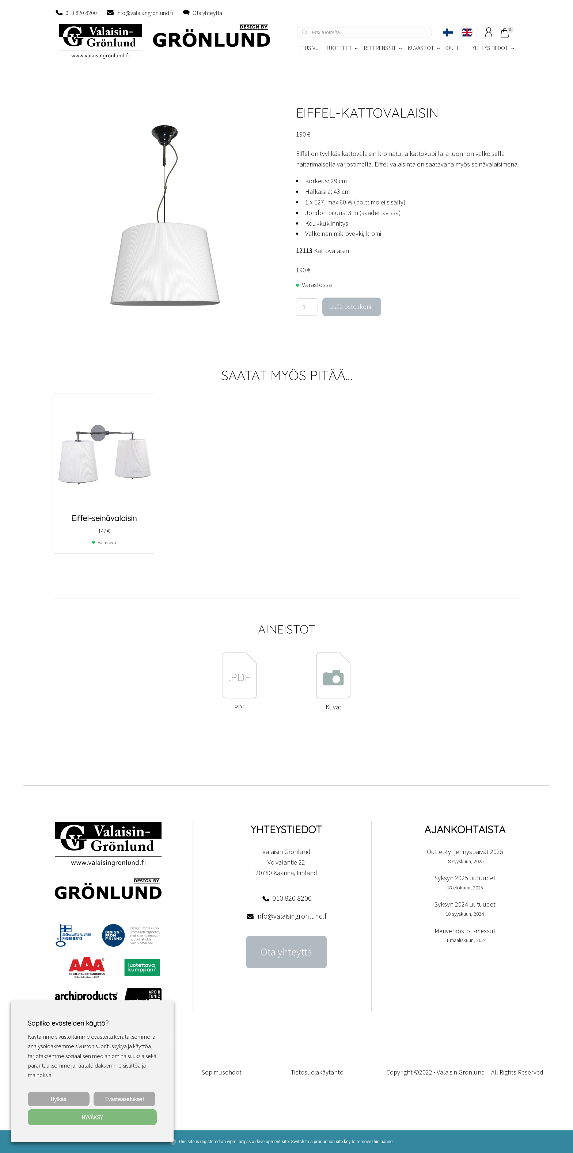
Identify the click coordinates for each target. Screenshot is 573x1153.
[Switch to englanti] (467, 32)
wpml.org (236, 1141)
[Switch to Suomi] (448, 32)
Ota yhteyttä (207, 12)
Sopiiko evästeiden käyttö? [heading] (68, 1023)
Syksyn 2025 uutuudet (465, 878)
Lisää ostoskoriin (352, 306)
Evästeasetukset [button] (124, 1099)
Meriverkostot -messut (465, 931)
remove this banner (375, 1141)
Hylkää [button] (59, 1099)
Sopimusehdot (222, 1072)
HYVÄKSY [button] (92, 1117)
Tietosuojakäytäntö (317, 1072)
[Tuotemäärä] (307, 307)
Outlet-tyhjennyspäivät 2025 (465, 851)
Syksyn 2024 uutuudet (465, 904)
